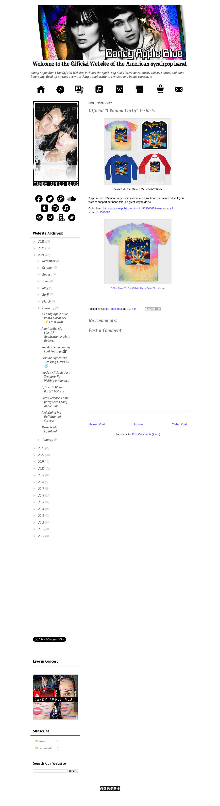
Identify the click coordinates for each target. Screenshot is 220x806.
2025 (41, 248)
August (47, 274)
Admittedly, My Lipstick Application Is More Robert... (55, 335)
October (47, 268)
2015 (41, 502)
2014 (41, 509)
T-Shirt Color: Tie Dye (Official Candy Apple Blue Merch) (138, 288)
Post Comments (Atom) (146, 434)
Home (138, 424)
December (49, 261)
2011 (41, 529)
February (48, 308)
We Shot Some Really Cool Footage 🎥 (55, 349)
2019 (41, 475)
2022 (41, 455)
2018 (41, 482)
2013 (41, 516)
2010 (41, 536)
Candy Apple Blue (112, 308)
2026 (41, 241)
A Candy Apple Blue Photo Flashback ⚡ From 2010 (54, 318)
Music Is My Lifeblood (49, 429)
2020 (41, 468)
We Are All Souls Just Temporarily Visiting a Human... (55, 377)
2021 (41, 462)
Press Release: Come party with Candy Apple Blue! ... (54, 402)
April (45, 295)
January (48, 440)
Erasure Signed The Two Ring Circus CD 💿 (55, 362)
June (45, 281)
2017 (41, 489)
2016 (41, 495)
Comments (44, 748)
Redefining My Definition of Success (51, 417)
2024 (41, 255)
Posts (41, 741)
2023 (41, 448)
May (45, 288)
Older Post (179, 424)
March (46, 301)
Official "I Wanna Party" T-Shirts (52, 389)
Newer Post (97, 424)
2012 (41, 522)
